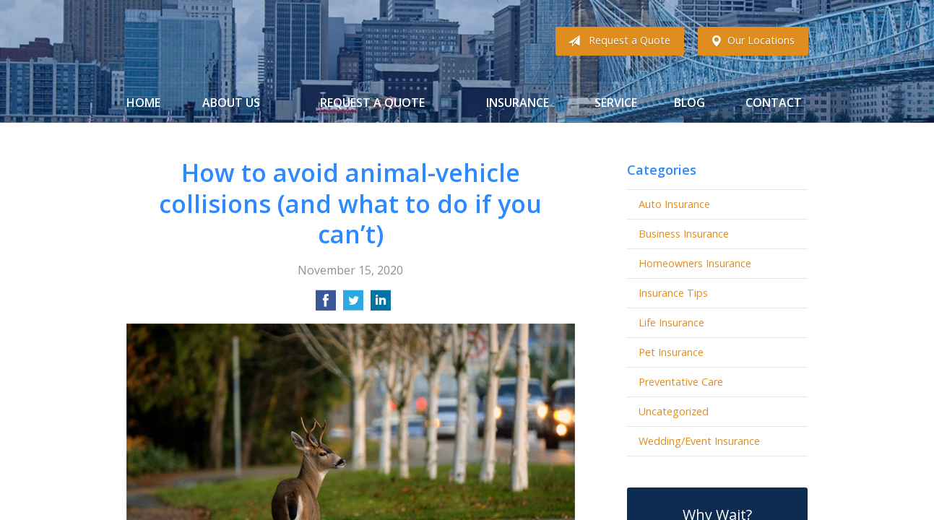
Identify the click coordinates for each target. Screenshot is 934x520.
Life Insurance (671, 322)
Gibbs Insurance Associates (240, 41)
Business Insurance (684, 233)
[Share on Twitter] (353, 305)
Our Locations (749, 41)
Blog (689, 102)
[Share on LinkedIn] (381, 305)
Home (143, 102)
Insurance (517, 102)
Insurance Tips (673, 293)
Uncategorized (674, 411)
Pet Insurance (671, 352)
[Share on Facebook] (326, 305)
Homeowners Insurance (695, 263)
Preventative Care (681, 382)
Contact (773, 102)
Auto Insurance (674, 204)
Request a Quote (616, 41)
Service (615, 102)
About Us (231, 102)
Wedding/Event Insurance (699, 441)
